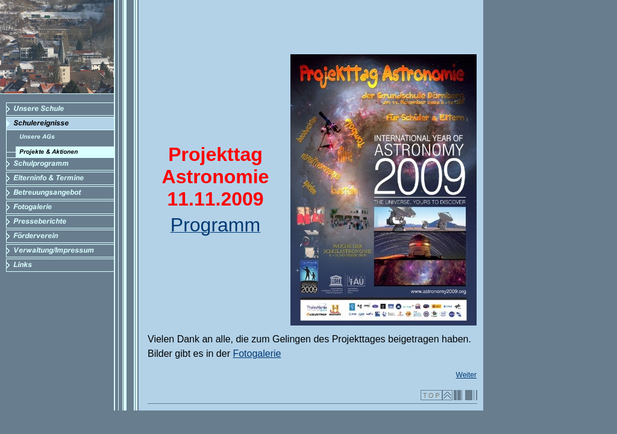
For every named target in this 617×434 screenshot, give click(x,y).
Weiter (466, 375)
